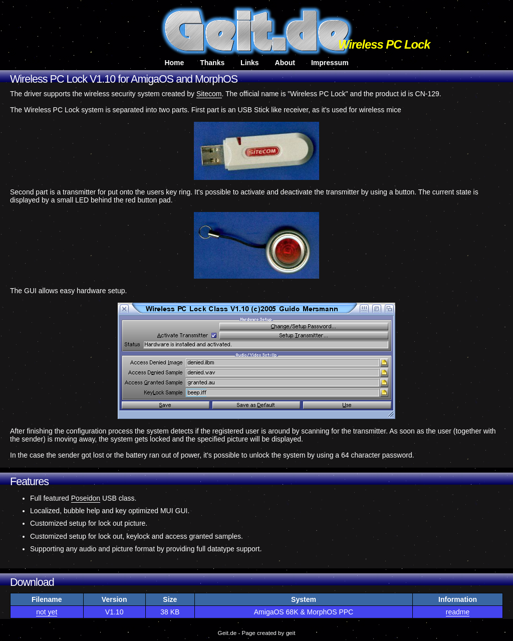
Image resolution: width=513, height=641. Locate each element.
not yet (46, 612)
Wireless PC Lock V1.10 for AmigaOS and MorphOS (123, 79)
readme (457, 612)
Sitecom (209, 94)
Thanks (212, 63)
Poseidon (85, 498)
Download (32, 582)
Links (249, 63)
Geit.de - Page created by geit (257, 632)
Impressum (330, 63)
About (285, 63)
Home (174, 63)
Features (29, 482)
